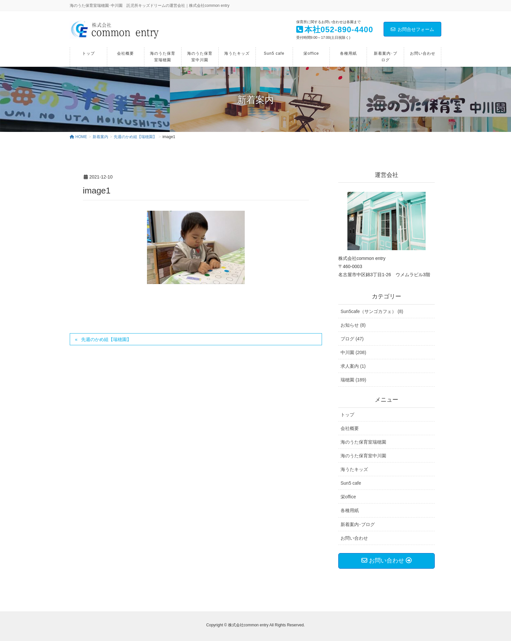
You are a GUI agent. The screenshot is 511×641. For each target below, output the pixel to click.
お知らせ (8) (353, 325)
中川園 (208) (353, 352)
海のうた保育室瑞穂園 (363, 442)
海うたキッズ (354, 469)
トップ (347, 414)
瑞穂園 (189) (353, 379)
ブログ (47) (352, 338)
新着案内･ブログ (358, 524)
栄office (348, 496)
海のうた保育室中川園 (363, 455)
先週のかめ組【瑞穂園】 (106, 339)
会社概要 (350, 428)
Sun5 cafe (351, 483)
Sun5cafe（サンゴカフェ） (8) (372, 311)
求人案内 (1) (353, 366)
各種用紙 (350, 510)
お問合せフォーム (412, 29)
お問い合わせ (354, 538)
